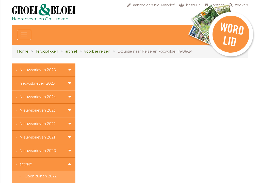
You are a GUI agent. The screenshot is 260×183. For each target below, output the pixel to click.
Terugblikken (47, 51)
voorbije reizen (97, 51)
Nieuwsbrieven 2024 (38, 97)
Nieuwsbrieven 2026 (38, 70)
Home (22, 51)
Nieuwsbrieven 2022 (38, 123)
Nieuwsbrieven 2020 (38, 150)
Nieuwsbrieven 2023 (38, 110)
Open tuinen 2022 (41, 176)
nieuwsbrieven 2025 (37, 83)
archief (71, 51)
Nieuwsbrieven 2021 (37, 137)
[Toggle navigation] (24, 35)
